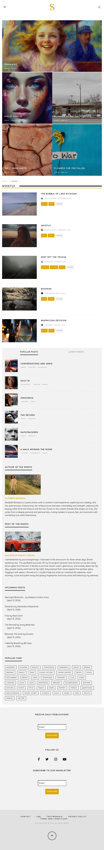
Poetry (51, 203)
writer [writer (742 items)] (21, 698)
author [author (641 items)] (23, 667)
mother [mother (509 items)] (86, 682)
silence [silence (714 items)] (45, 693)
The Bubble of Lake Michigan (59, 193)
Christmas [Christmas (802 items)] (49, 667)
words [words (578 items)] (10, 698)
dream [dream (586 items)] (87, 667)
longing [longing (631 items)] (10, 682)
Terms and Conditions (54, 819)
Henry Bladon (49, 293)
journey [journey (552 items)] (61, 677)
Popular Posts (29, 352)
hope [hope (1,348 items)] (35, 677)
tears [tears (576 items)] (67, 693)
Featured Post (42, 367)
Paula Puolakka (50, 198)
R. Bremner (48, 325)
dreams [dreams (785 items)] (10, 672)
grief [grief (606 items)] (78, 672)
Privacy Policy (77, 817)
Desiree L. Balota (50, 230)
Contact (26, 817)
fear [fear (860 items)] (32, 672)
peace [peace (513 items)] (41, 688)
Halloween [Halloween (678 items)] (12, 677)
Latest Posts (76, 352)
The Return (28, 415)
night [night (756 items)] (21, 688)
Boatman (46, 289)
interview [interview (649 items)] (47, 677)
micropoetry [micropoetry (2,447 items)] (71, 682)
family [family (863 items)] (22, 672)
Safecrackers (29, 432)
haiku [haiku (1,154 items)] (89, 672)
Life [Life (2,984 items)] (72, 677)
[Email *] (52, 727)
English (44, 203)
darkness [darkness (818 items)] (64, 667)
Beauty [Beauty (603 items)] (35, 667)
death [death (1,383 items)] (76, 667)
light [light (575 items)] (81, 677)
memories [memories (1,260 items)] (43, 682)
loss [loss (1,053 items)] (21, 682)
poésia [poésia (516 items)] (74, 688)
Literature (45, 267)
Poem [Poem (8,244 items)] (51, 688)
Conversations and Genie (36, 363)
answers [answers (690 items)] (11, 667)
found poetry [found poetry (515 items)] (64, 672)
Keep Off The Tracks (53, 257)
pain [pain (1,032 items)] (31, 688)
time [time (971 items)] (77, 693)
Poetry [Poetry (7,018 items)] (62, 688)
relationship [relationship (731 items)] (13, 693)
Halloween (54, 267)
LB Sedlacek (48, 261)
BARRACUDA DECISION (53, 320)
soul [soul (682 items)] (56, 693)
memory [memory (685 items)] (56, 682)
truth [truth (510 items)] (87, 693)
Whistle (46, 225)
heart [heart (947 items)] (25, 677)
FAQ (39, 817)
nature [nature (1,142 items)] (10, 688)
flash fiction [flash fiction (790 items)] (46, 672)
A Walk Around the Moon (36, 449)
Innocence (27, 398)
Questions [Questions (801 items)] (87, 688)
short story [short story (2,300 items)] (31, 693)
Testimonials (55, 817)
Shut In (25, 381)
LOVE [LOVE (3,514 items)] (31, 682)
